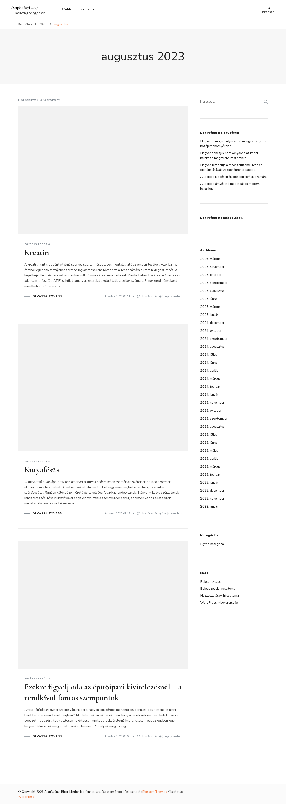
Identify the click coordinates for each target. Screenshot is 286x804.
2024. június (209, 362)
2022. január (209, 506)
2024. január (209, 394)
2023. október (210, 410)
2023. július (208, 434)
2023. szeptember (213, 418)
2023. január (209, 482)
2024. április (209, 370)
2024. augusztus (212, 346)
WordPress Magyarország (219, 602)
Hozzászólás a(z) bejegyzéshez (161, 296)
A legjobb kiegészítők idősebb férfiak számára (233, 177)
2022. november (212, 498)
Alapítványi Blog (24, 7)
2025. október (210, 275)
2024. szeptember (213, 338)
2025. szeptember (213, 282)
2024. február (210, 386)
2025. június (209, 298)
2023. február (210, 474)
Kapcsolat (88, 9)
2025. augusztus (212, 290)
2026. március (210, 259)
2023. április (209, 458)
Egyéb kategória (37, 244)
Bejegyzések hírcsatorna (217, 588)
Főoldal (67, 9)
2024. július (208, 354)
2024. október (210, 330)
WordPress (26, 796)
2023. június (209, 442)
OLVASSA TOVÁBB (47, 296)
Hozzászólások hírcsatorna (219, 595)
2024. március (210, 378)
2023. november (212, 402)
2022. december (212, 490)
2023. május (209, 450)
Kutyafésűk (42, 469)
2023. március (210, 466)
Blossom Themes (154, 791)
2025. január (209, 314)
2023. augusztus (212, 426)
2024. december (212, 322)
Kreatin (36, 252)
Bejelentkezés (210, 581)
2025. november (212, 267)
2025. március (210, 306)
